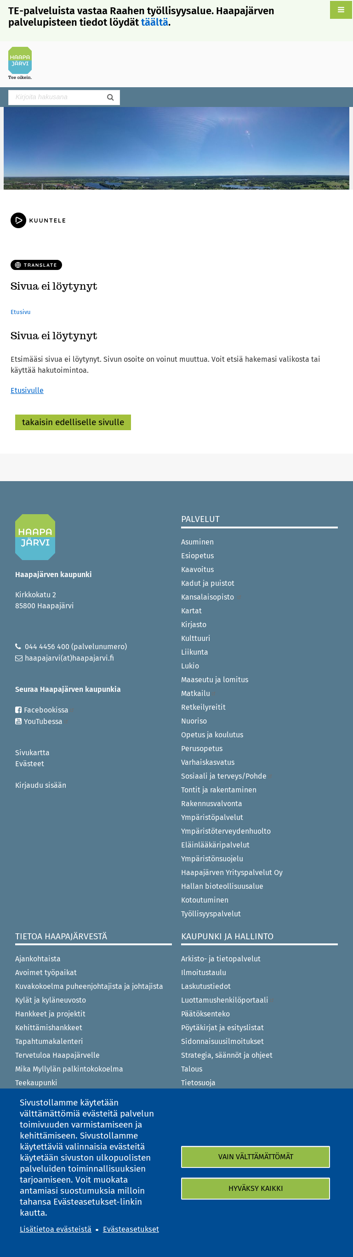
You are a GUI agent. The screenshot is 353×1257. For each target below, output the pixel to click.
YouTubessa (46, 721)
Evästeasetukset (131, 1229)
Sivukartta (32, 752)
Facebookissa (49, 710)
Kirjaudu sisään (40, 785)
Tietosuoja (198, 1082)
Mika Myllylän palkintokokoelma (69, 1069)
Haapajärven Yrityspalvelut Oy (232, 872)
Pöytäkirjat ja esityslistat (222, 1027)
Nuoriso (194, 721)
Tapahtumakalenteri (49, 1041)
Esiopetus (197, 555)
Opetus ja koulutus (212, 734)
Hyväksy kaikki (255, 1188)
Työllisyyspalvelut (211, 913)
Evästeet (29, 763)
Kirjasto (193, 624)
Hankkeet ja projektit (50, 1014)
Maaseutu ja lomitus (214, 679)
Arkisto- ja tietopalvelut (221, 958)
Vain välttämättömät (255, 1156)
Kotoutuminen (204, 900)
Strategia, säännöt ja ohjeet (227, 1055)
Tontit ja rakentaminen (218, 790)
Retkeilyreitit (203, 707)
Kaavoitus (197, 569)
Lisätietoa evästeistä (55, 1229)
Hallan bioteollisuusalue (222, 886)
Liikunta (194, 652)
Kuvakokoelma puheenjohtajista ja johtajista (89, 986)
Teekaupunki (36, 1082)
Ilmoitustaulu (203, 972)
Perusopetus (201, 748)
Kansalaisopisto (211, 597)
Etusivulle (27, 390)
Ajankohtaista (38, 958)
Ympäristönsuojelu (212, 858)
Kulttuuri (196, 638)
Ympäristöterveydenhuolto (226, 831)
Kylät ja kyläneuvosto (50, 1000)
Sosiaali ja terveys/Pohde (227, 776)
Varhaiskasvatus (207, 762)
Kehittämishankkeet (48, 1027)
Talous (191, 1069)
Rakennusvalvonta (211, 803)
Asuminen (197, 542)
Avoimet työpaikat (46, 972)
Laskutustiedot (206, 986)
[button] (341, 10)
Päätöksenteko (205, 1014)
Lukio (190, 666)
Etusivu (21, 312)
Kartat (191, 610)
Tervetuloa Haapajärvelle (57, 1055)
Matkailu (198, 693)
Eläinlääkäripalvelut (215, 845)
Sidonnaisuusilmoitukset (222, 1041)
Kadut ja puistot (207, 583)
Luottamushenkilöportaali (228, 1000)
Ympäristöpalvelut (212, 817)
